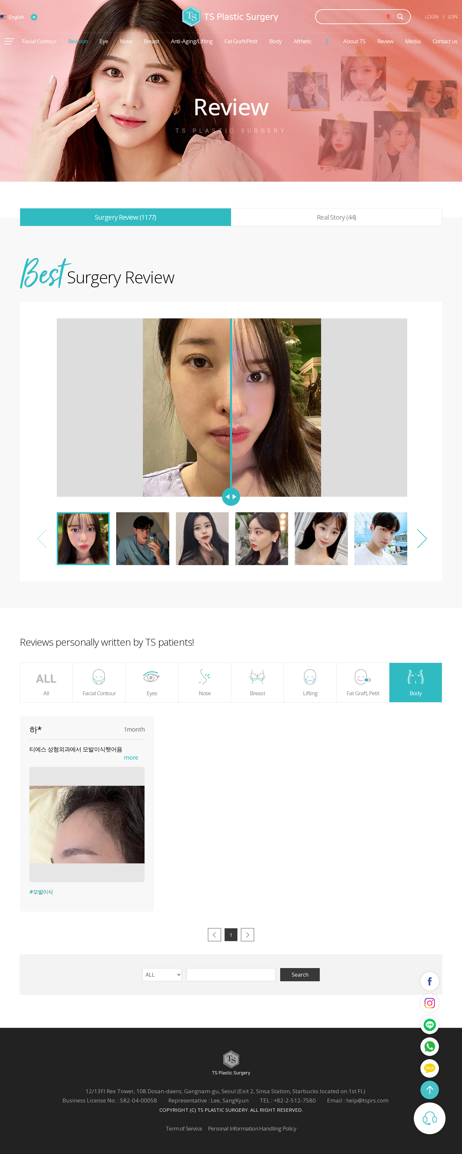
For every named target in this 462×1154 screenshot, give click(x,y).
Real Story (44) (336, 217)
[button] (422, 538)
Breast (151, 41)
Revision (78, 41)
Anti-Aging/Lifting (192, 41)
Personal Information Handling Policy (252, 1128)
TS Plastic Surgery (231, 16)
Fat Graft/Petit (240, 41)
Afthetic (303, 41)
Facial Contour (39, 41)
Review (385, 41)
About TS (354, 41)
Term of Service (184, 1128)
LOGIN (432, 17)
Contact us (445, 41)
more (131, 757)
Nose (126, 41)
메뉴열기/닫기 (10, 41)
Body (275, 41)
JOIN (452, 17)
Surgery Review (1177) (125, 217)
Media (413, 41)
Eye (103, 41)
